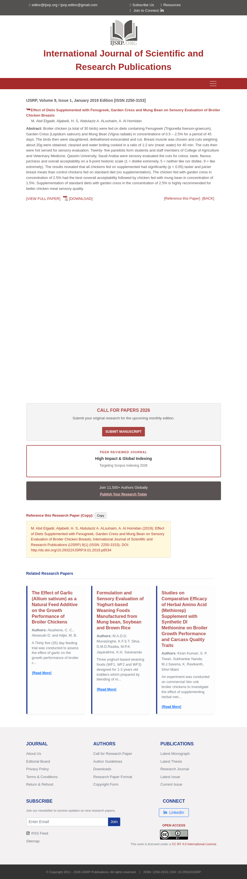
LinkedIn (174, 812)
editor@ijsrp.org (44, 5)
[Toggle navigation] (213, 83)
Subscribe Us (142, 5)
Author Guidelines (107, 761)
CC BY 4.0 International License (194, 844)
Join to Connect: (148, 10)
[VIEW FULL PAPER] (43, 199)
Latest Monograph (175, 754)
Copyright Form (106, 784)
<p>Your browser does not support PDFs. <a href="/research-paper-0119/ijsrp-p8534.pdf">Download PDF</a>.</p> (123, 304)
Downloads (102, 769)
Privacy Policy (37, 769)
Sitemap (33, 841)
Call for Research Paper (112, 754)
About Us (33, 754)
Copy (100, 515)
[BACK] (208, 198)
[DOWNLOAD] (81, 199)
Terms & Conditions (42, 777)
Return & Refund (39, 784)
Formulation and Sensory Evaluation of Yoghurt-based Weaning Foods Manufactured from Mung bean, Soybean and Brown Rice (120, 610)
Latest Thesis (171, 761)
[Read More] (41, 673)
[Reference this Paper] (182, 198)
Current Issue (171, 784)
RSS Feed (37, 833)
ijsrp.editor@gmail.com (78, 5)
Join (114, 821)
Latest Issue (170, 777)
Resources (171, 5)
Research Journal (175, 769)
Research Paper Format (112, 777)
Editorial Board (38, 761)
